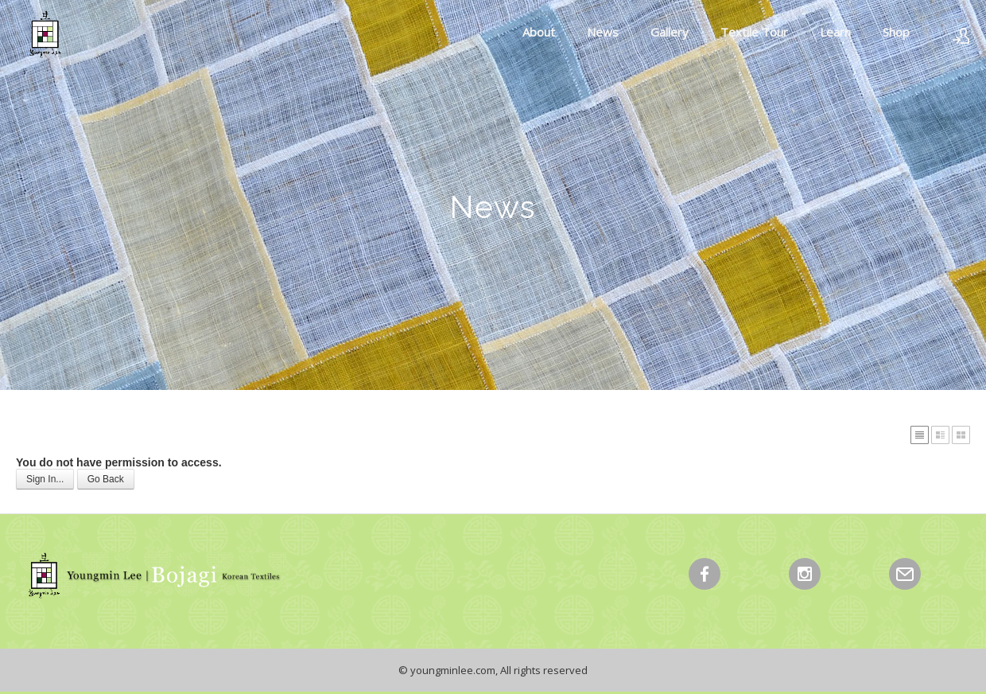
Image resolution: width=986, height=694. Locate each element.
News (603, 32)
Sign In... (45, 479)
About (538, 32)
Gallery (669, 32)
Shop (896, 32)
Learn (835, 32)
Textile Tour (754, 32)
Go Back (105, 479)
